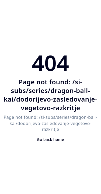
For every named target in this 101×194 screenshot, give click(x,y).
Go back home (50, 139)
